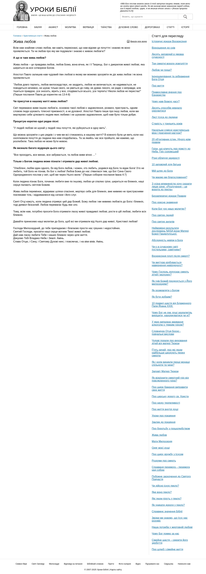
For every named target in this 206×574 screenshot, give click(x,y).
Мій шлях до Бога (162, 170)
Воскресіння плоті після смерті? (171, 256)
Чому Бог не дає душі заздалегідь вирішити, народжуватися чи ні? (172, 314)
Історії (185, 27)
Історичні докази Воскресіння (169, 41)
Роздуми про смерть (164, 460)
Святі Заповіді (38, 564)
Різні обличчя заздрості (166, 158)
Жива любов (159, 435)
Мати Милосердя (162, 441)
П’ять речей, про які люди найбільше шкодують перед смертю (168, 352)
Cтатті (170, 27)
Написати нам (184, 564)
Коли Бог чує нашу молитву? (169, 208)
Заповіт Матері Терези (165, 371)
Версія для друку (139, 41)
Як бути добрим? (162, 296)
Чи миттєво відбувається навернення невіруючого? (167, 264)
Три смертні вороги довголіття (170, 63)
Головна (22, 27)
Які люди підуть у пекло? (166, 498)
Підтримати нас (152, 564)
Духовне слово (128, 27)
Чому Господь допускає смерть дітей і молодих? (170, 273)
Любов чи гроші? (162, 70)
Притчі (111, 564)
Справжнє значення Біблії (167, 511)
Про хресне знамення (165, 202)
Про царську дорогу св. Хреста (170, 396)
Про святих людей (163, 215)
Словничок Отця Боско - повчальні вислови (166, 332)
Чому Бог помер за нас (165, 533)
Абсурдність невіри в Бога (167, 240)
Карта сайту (116, 569)
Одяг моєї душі (161, 447)
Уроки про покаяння (163, 415)
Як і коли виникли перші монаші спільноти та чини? (171, 363)
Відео (138, 564)
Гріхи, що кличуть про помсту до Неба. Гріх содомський (171, 150)
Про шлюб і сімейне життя (167, 549)
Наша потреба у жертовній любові (172, 527)
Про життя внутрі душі (165, 409)
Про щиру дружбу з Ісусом (167, 454)
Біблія (38, 27)
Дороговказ (152, 27)
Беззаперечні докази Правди (169, 196)
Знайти (185, 16)
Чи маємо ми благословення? (169, 177)
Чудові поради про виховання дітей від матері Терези (169, 342)
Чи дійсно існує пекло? (165, 485)
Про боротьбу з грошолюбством (171, 428)
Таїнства (106, 27)
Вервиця (88, 27)
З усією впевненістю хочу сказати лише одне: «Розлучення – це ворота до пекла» (172, 186)
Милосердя (54, 564)
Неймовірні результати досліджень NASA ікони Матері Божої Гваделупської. (170, 231)
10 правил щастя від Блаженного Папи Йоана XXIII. (171, 304)
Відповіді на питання (73, 564)
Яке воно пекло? (162, 492)
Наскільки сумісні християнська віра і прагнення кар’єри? (170, 131)
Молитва (70, 27)
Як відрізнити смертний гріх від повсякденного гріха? (170, 379)
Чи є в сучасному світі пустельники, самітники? (166, 248)
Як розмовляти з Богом (165, 290)
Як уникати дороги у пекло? (168, 505)
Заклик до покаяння (163, 422)
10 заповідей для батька (166, 164)
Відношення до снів (163, 47)
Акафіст (53, 27)
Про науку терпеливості (166, 402)
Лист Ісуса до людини (165, 117)
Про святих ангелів (163, 221)
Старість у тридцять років (167, 123)
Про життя (158, 85)
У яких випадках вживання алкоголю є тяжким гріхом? (168, 323)
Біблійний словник (95, 564)
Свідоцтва (168, 564)
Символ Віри (21, 564)
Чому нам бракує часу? (166, 101)
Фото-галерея (125, 564)
